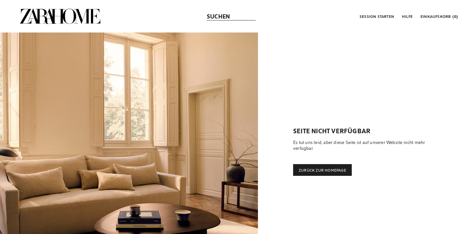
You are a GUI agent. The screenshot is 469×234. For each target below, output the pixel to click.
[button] (376, 16)
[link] (60, 16)
